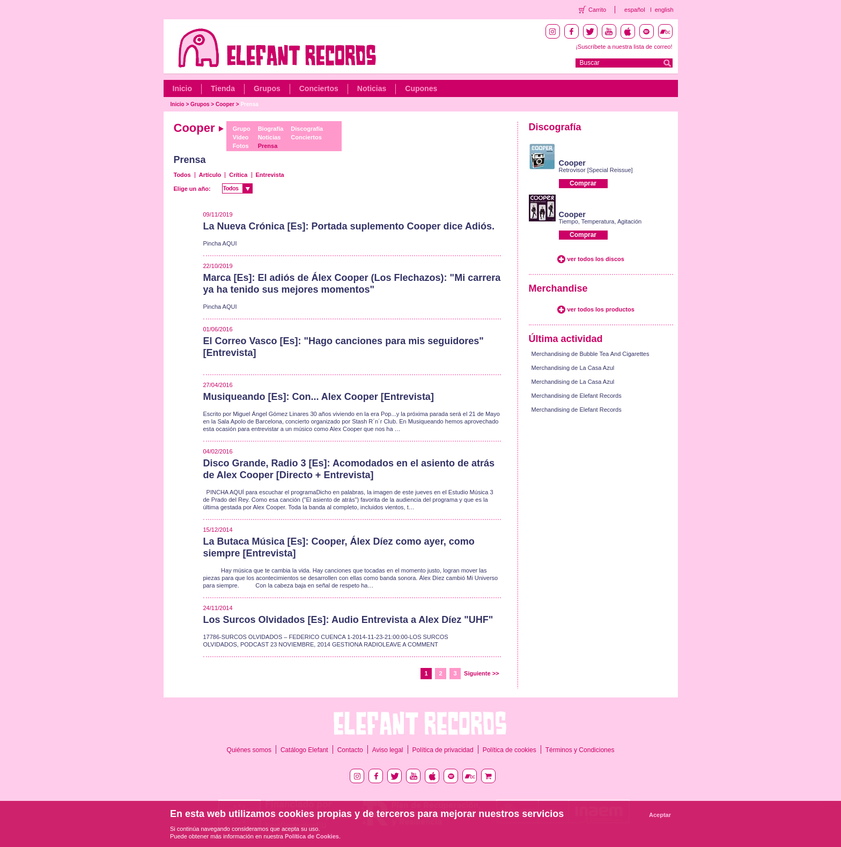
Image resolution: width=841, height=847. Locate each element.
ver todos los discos (595, 259)
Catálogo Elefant (304, 750)
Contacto (350, 750)
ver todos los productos (601, 309)
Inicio (183, 88)
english (664, 9)
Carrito (597, 9)
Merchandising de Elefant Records (577, 395)
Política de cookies (509, 750)
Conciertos (318, 88)
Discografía (307, 128)
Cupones (421, 88)
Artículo (210, 175)
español (634, 9)
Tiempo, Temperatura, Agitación (600, 221)
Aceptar (660, 815)
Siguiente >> (481, 673)
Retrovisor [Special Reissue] (596, 170)
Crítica (238, 175)
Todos (182, 175)
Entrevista (270, 175)
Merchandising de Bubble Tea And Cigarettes (591, 354)
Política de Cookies (312, 836)
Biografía (271, 128)
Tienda (223, 88)
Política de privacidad (443, 750)
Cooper (225, 104)
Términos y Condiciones (580, 750)
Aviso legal (387, 750)
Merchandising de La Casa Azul (573, 368)
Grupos (267, 88)
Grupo (241, 128)
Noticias (371, 88)
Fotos (241, 146)
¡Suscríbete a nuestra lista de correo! (624, 46)
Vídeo (241, 137)
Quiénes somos (249, 750)
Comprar (583, 183)
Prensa (249, 104)
